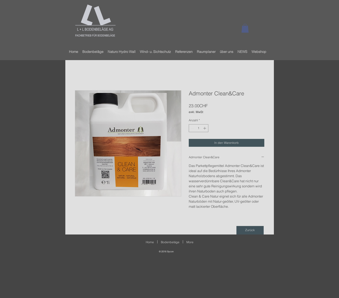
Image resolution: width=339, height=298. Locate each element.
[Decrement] (192, 128)
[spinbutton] (198, 128)
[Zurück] (250, 230)
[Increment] (205, 128)
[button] (245, 28)
